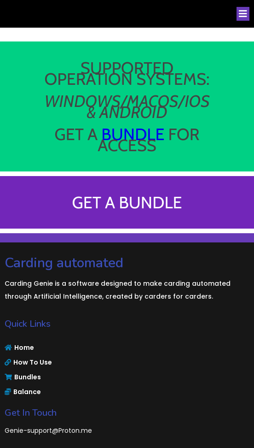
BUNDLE (132, 134)
